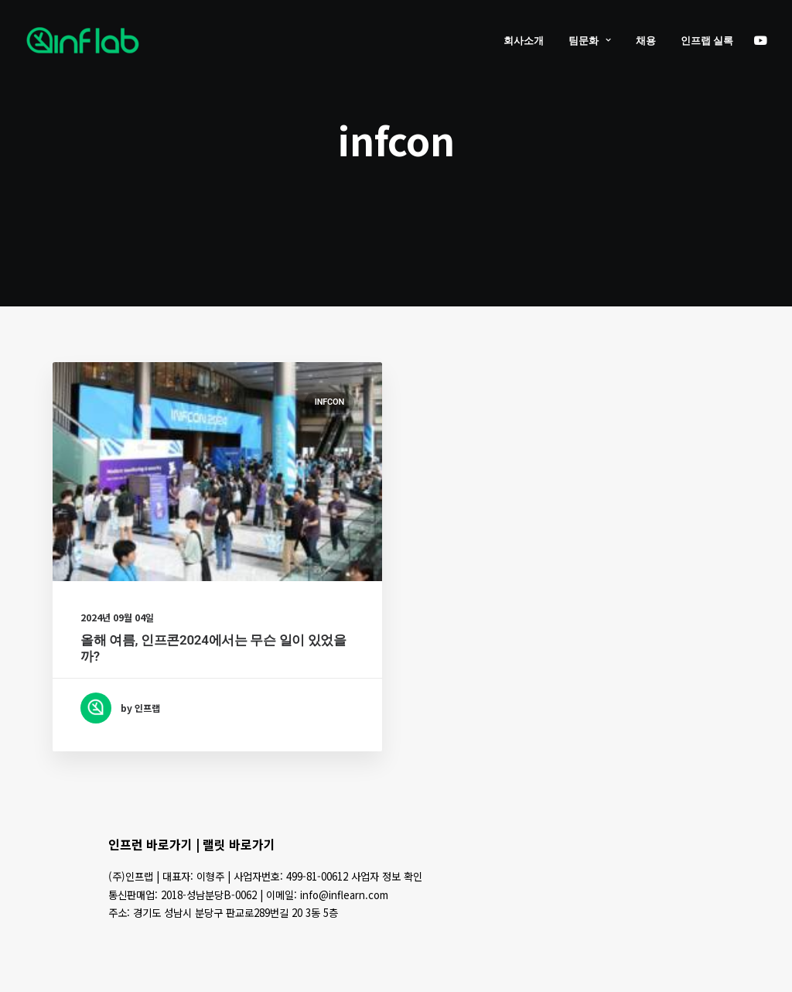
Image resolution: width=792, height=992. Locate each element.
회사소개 (524, 40)
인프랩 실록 (707, 40)
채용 (646, 40)
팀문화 (589, 40)
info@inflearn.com (344, 895)
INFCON (329, 402)
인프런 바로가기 (150, 844)
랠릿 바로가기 (239, 844)
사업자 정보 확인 (386, 876)
